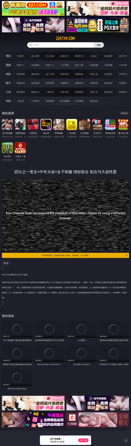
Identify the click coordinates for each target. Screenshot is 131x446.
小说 (8, 92)
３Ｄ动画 (65, 65)
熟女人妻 (79, 65)
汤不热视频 (64, 101)
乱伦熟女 (108, 74)
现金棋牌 (108, 56)
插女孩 (21, 101)
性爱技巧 (123, 92)
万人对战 (50, 56)
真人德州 (35, 56)
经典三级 (94, 74)
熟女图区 (108, 83)
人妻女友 (50, 92)
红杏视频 (79, 101)
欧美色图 (50, 83)
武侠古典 (65, 92)
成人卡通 (50, 74)
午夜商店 (35, 101)
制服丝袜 (79, 74)
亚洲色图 (35, 83)
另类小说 (94, 92)
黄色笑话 (108, 92)
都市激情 (21, 92)
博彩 (8, 56)
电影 (8, 74)
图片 (8, 83)
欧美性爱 (65, 74)
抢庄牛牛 (123, 56)
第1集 (6, 263)
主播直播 (108, 65)
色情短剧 (94, 101)
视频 (8, 65)
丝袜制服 (94, 65)
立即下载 (83, 440)
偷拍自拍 (35, 74)
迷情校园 (79, 92)
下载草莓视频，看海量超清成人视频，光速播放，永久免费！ (84, 255)
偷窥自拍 (21, 83)
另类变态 (123, 74)
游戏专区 (65, 56)
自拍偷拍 (35, 65)
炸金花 (94, 56)
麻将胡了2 (79, 56)
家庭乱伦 (35, 92)
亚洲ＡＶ (21, 65)
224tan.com (65, 38)
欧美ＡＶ (50, 65)
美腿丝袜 (79, 83)
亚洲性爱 (21, 74)
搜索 (99, 45)
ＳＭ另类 (123, 65)
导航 (8, 101)
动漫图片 (65, 83)
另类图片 (123, 83)
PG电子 (20, 56)
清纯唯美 (94, 83)
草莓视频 (50, 101)
